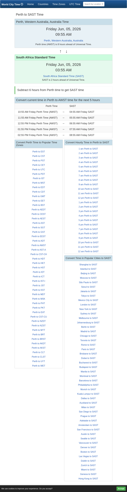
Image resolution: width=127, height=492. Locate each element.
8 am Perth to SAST (88, 180)
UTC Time (74, 4)
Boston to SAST (88, 452)
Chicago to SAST (88, 336)
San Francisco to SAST (88, 429)
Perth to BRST (39, 339)
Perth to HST (38, 267)
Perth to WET (38, 366)
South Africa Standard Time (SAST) (63, 76)
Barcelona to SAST (88, 380)
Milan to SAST (88, 407)
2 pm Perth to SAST (88, 207)
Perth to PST (38, 160)
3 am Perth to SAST (88, 158)
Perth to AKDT (39, 343)
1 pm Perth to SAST (88, 202)
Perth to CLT (39, 352)
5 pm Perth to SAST (88, 220)
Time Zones (58, 4)
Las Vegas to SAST (88, 456)
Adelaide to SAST (88, 420)
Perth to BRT (38, 334)
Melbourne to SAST (88, 318)
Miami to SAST (88, 470)
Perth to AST (38, 223)
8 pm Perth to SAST (88, 233)
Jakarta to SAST (88, 291)
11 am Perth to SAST (88, 193)
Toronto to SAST (88, 340)
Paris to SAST (88, 349)
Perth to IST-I (38, 281)
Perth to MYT (38, 330)
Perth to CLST (39, 357)
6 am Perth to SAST (88, 171)
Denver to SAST (88, 447)
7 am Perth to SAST (88, 176)
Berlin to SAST (88, 327)
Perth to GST (38, 232)
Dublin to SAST (88, 461)
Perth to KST (38, 290)
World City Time (12, 4)
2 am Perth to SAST (88, 153)
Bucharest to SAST (88, 362)
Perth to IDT (38, 272)
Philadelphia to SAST (88, 385)
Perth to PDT (38, 174)
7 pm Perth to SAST (88, 229)
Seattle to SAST (88, 438)
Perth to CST (38, 156)
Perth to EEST (39, 236)
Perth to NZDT (39, 321)
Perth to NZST (39, 325)
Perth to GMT (38, 196)
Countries (43, 4)
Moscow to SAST (88, 278)
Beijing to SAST (88, 273)
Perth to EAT (38, 312)
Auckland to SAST (88, 403)
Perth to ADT (38, 241)
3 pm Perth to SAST (88, 211)
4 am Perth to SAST (88, 162)
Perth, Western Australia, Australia (63, 40)
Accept (121, 489)
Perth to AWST (39, 245)
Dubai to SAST (88, 358)
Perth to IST (38, 178)
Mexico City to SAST (88, 300)
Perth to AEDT (39, 209)
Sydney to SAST (88, 313)
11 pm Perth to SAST (88, 247)
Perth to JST (39, 285)
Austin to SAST (88, 434)
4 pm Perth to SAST (88, 216)
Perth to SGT (38, 227)
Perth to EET (38, 201)
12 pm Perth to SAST (88, 198)
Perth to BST (38, 205)
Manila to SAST (88, 371)
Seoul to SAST (88, 287)
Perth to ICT (38, 276)
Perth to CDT (38, 192)
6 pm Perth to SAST (88, 225)
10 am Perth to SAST (88, 189)
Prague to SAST (88, 416)
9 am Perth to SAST (88, 184)
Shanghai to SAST (88, 264)
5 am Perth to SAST (88, 167)
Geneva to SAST (88, 474)
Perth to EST (38, 151)
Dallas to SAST (88, 398)
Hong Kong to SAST (88, 478)
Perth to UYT (38, 361)
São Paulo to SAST (88, 282)
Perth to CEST (39, 214)
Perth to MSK (38, 299)
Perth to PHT (38, 303)
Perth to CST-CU (38, 317)
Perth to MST (38, 183)
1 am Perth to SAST (88, 149)
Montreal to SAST (88, 376)
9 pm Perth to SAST (88, 238)
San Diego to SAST (88, 412)
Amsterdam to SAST (88, 425)
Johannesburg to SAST (88, 322)
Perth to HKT (38, 263)
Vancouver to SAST (88, 443)
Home (31, 4)
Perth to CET (38, 165)
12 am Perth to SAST (88, 251)
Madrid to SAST (88, 331)
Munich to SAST (88, 389)
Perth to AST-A (39, 250)
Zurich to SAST (88, 465)
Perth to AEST (39, 218)
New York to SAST (88, 309)
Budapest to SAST (88, 367)
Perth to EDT (38, 187)
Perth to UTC (38, 169)
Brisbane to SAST (88, 354)
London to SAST (88, 305)
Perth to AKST (39, 348)
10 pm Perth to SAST (88, 242)
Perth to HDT (38, 259)
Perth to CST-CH (38, 254)
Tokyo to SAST (88, 296)
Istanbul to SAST (88, 269)
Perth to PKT (38, 308)
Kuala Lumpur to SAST (88, 394)
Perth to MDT (38, 294)
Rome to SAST (88, 345)
